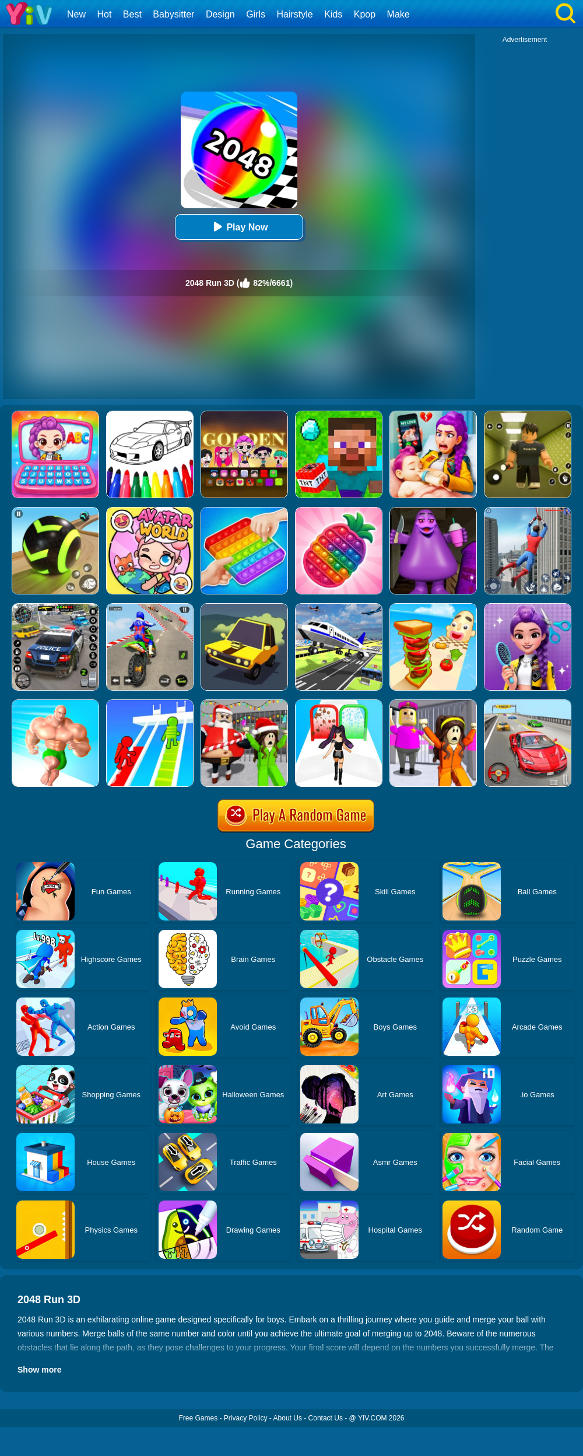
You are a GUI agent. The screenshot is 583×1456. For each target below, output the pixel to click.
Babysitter (173, 14)
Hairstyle (295, 14)
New (76, 14)
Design (220, 14)
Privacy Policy (246, 1418)
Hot (104, 14)
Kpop (364, 14)
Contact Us (325, 1418)
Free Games (197, 1418)
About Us (287, 1418)
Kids (333, 14)
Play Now (239, 226)
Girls (255, 14)
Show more (39, 1369)
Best (132, 14)
